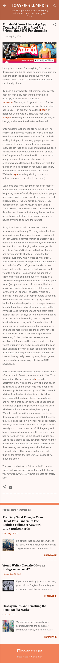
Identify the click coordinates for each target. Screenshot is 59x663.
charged (7, 117)
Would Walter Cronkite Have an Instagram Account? (24, 567)
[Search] (54, 6)
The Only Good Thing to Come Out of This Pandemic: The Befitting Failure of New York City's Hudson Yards (23, 522)
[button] (54, 25)
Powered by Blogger (29, 650)
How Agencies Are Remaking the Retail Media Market (24, 608)
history (43, 110)
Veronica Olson (36, 657)
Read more (50, 555)
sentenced (8, 102)
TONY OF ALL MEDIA (29, 5)
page (15, 174)
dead (37, 379)
